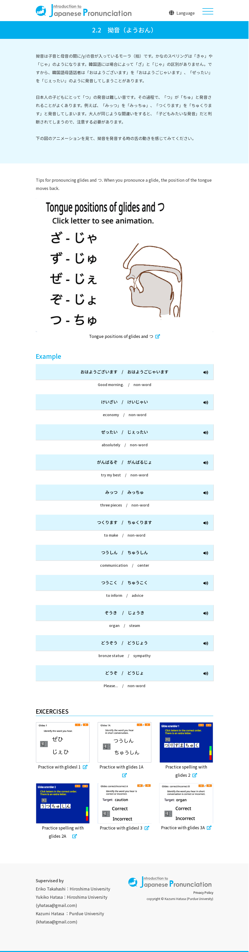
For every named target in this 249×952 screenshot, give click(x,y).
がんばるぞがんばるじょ (152, 462)
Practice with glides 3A (186, 827)
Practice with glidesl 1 (62, 767)
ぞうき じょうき (156, 613)
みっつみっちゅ (156, 492)
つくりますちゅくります (152, 523)
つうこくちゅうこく (154, 583)
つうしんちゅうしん (154, 553)
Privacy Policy (203, 892)
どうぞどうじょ (156, 673)
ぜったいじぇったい (154, 432)
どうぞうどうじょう (154, 643)
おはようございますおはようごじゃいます (144, 372)
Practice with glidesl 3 (124, 828)
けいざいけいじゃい (154, 402)
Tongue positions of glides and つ (124, 336)
